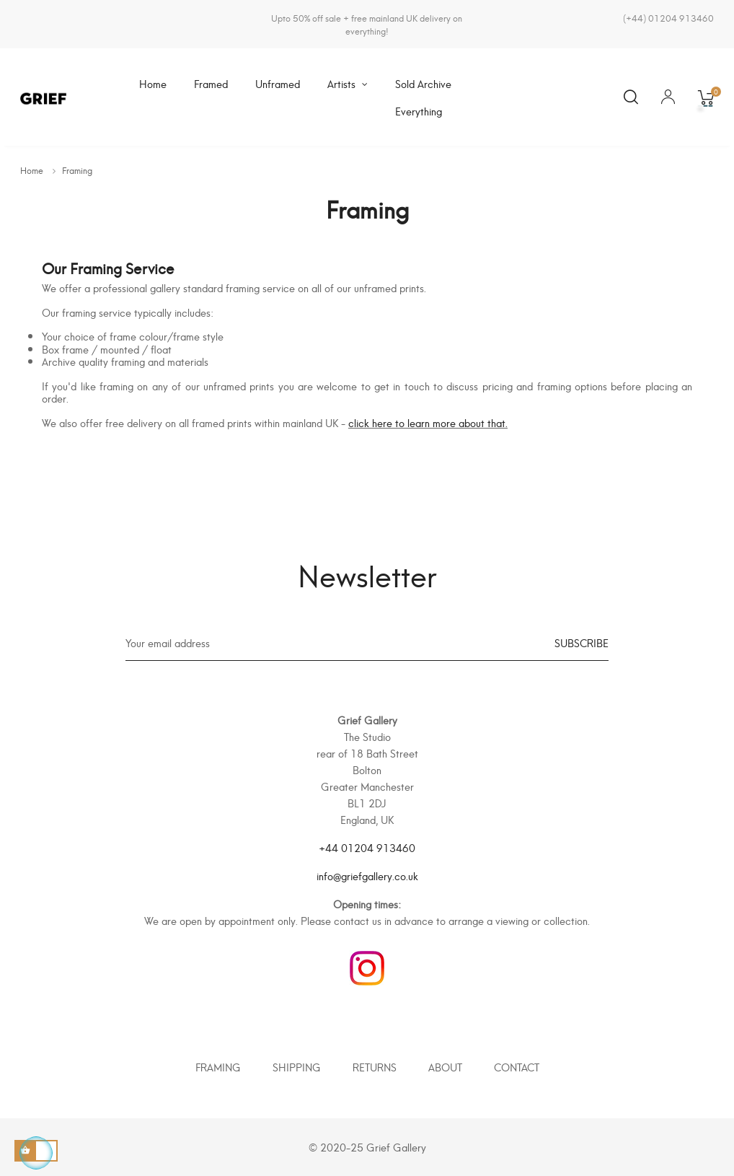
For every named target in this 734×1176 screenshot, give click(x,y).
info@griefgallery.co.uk (367, 875)
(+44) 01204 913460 (668, 18)
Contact (516, 1066)
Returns (375, 1066)
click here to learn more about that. (428, 422)
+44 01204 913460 (367, 847)
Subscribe (581, 642)
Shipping (297, 1066)
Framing (218, 1066)
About (445, 1066)
